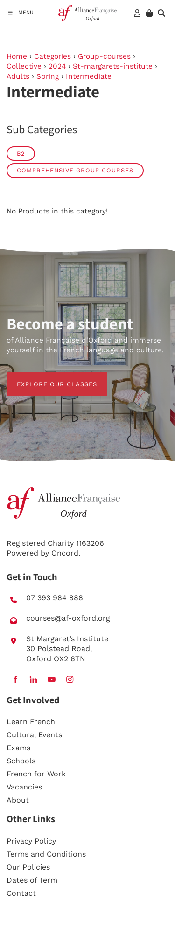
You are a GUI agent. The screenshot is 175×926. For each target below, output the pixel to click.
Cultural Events (34, 734)
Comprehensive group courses (75, 170)
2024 (57, 66)
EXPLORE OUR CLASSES (47, 377)
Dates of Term (32, 880)
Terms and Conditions (46, 854)
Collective (24, 66)
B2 (21, 153)
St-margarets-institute (113, 66)
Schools (21, 760)
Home (17, 56)
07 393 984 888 (54, 597)
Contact (21, 893)
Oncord (64, 553)
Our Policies (28, 867)
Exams (18, 747)
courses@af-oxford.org (68, 618)
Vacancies (24, 786)
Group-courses (104, 56)
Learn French (31, 721)
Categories (52, 56)
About (18, 800)
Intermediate (89, 76)
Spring (47, 76)
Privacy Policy (31, 841)
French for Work (36, 773)
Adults (18, 76)
